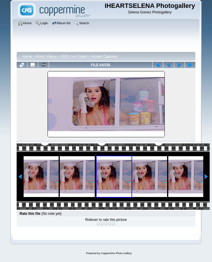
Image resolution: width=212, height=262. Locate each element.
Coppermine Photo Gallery (116, 253)
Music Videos (46, 56)
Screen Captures (104, 56)
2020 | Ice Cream (74, 56)
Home (27, 56)
